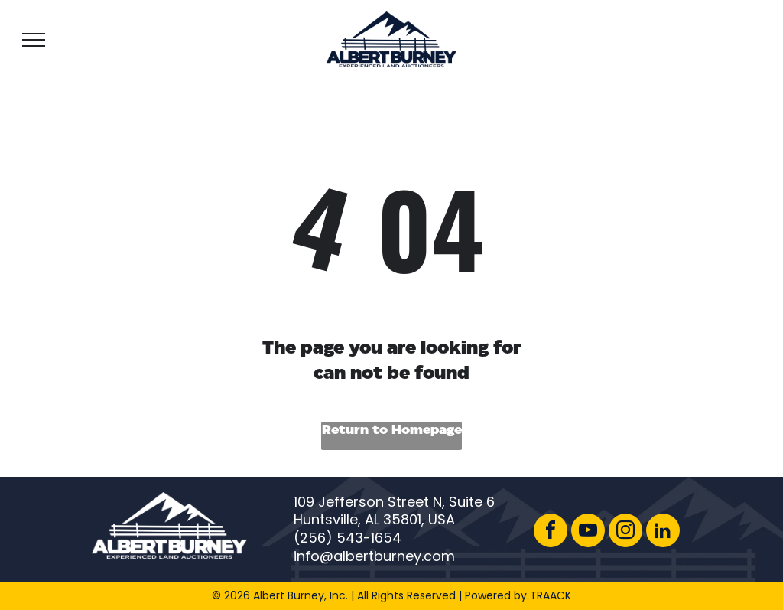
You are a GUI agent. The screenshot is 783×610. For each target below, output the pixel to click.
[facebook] (550, 532)
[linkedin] (663, 532)
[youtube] (588, 532)
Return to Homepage (392, 430)
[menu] (34, 40)
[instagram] (625, 532)
